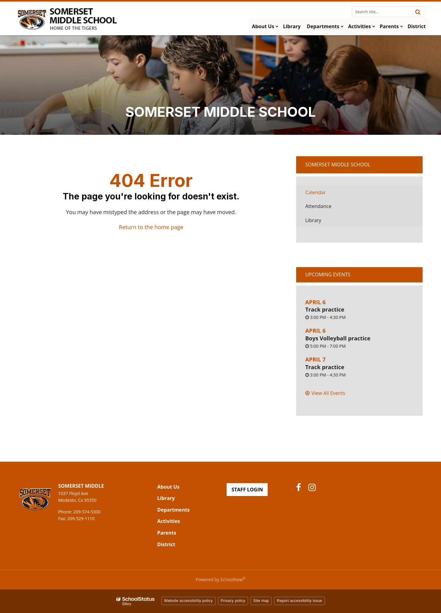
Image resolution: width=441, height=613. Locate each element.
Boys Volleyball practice (338, 338)
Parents (166, 532)
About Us (168, 486)
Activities (168, 521)
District (166, 544)
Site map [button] (261, 601)
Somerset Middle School (337, 164)
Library (322, 222)
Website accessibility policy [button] (188, 601)
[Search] (418, 11)
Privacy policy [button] (233, 601)
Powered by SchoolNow (220, 579)
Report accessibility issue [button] (299, 601)
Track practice (324, 309)
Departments (173, 509)
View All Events (328, 393)
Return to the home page (151, 227)
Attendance (318, 206)
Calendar (315, 192)
